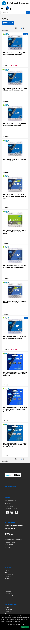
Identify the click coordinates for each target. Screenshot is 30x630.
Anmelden (8, 591)
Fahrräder (8, 571)
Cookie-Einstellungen (14, 624)
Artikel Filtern (8, 23)
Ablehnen (25, 624)
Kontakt (7, 607)
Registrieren (8, 593)
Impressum (8, 611)
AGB (6, 613)
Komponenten (9, 574)
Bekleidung (8, 576)
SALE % (7, 578)
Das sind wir (8, 609)
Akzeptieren (24, 627)
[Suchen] (28, 12)
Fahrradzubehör (9, 573)
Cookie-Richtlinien (15, 621)
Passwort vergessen (10, 595)
